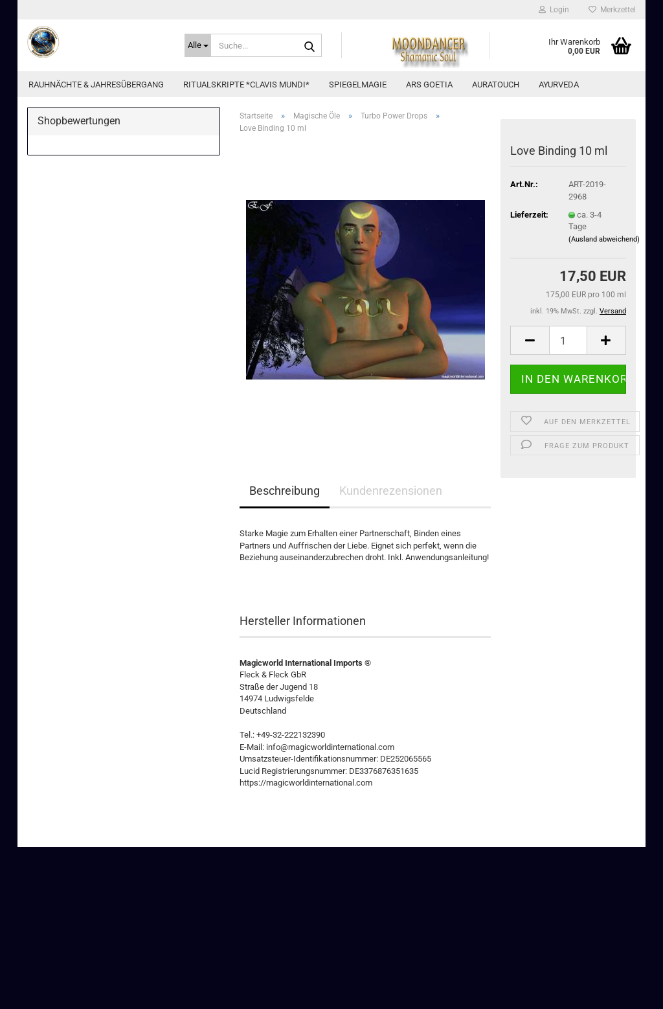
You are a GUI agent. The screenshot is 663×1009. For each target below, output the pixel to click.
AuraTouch (495, 84)
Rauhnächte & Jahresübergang (96, 84)
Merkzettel (612, 9)
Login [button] (554, 9)
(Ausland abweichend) (604, 239)
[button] (529, 340)
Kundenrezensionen (390, 490)
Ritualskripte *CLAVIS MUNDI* (246, 84)
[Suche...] (198, 45)
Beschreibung (284, 490)
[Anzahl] (568, 340)
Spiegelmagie (358, 84)
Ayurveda (559, 84)
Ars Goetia (429, 84)
